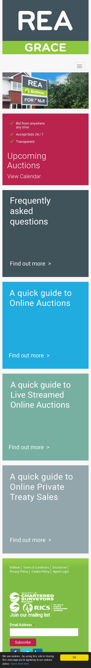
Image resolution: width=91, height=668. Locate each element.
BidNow (15, 567)
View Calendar (24, 176)
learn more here (20, 663)
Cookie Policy (41, 571)
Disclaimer (59, 567)
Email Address (22, 625)
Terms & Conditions (36, 567)
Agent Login (61, 571)
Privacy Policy (19, 571)
